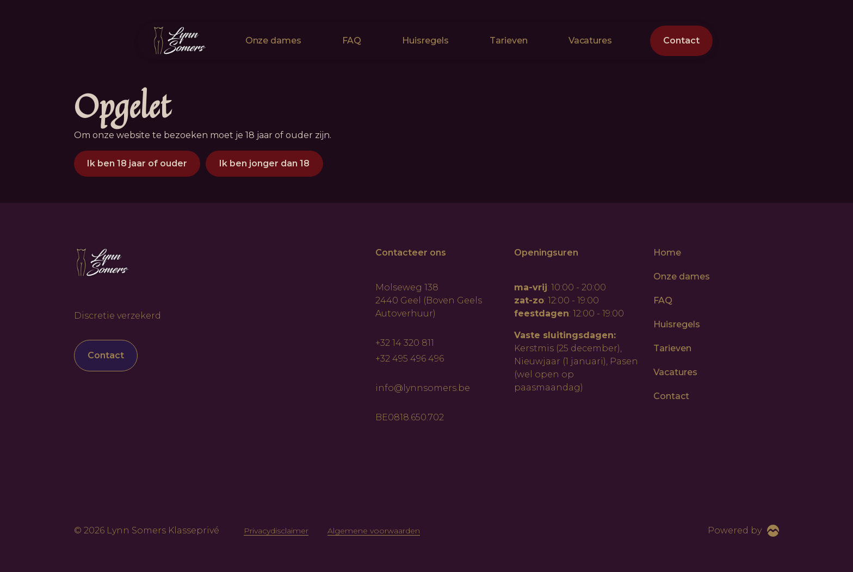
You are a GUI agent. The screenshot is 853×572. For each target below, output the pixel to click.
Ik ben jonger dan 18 (264, 163)
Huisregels (425, 40)
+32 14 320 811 (404, 343)
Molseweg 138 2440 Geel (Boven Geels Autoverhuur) (428, 300)
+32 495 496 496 (409, 358)
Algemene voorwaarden (373, 531)
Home (667, 252)
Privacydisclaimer (276, 531)
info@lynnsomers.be (422, 388)
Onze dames (273, 40)
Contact (681, 40)
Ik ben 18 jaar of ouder (137, 163)
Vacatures (590, 40)
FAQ (351, 40)
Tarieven (509, 40)
